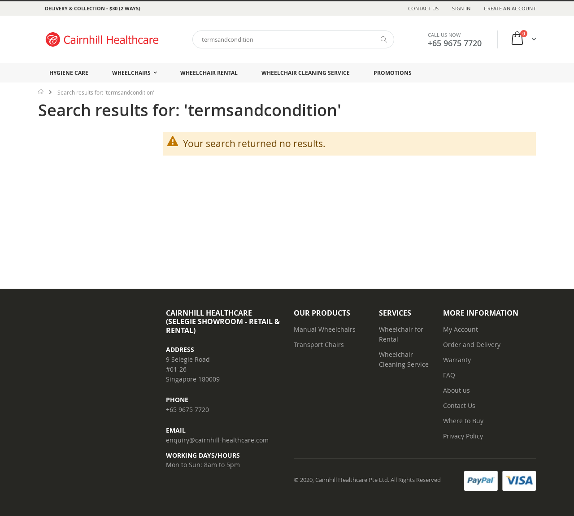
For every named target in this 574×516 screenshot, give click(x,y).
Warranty (457, 360)
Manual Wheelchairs (325, 329)
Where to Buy (463, 420)
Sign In (461, 8)
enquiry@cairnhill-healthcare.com (217, 440)
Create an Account (510, 8)
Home (41, 91)
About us (456, 390)
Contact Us (423, 8)
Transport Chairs (319, 344)
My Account (460, 329)
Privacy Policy (463, 436)
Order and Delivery (471, 344)
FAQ (449, 375)
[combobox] (293, 39)
